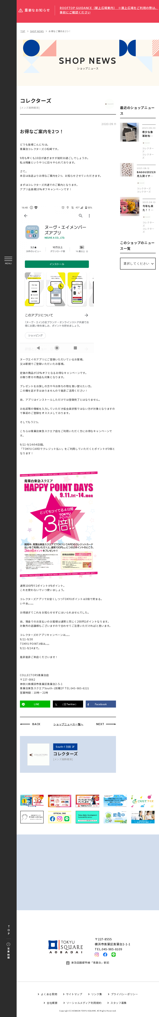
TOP (8, 930)
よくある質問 (49, 995)
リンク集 (96, 995)
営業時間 (8, 951)
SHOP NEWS (37, 31)
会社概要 (52, 1003)
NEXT (101, 724)
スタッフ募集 (118, 1003)
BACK (37, 724)
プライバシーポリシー (124, 995)
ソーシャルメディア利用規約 (84, 1003)
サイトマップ (74, 995)
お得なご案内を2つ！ (60, 31)
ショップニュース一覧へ (69, 724)
